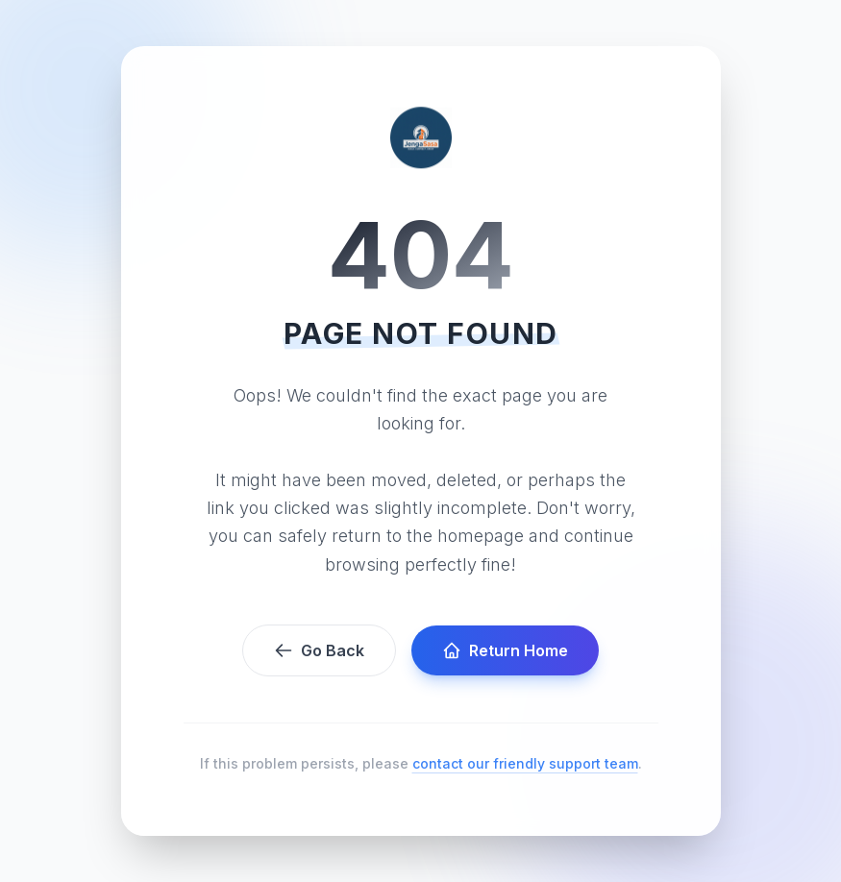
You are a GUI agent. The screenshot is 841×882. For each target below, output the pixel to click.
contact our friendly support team (525, 763)
